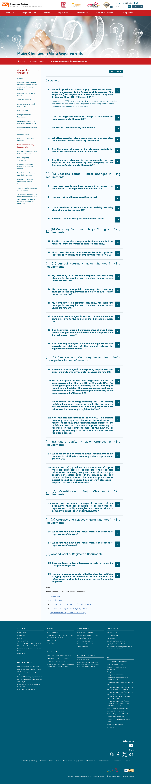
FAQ (143, 12)
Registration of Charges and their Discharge (26, 174)
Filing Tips (50, 643)
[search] (129, 6)
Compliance (127, 12)
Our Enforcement (113, 635)
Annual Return (111, 638)
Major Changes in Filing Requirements (25, 146)
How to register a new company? (28, 666)
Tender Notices (117, 761)
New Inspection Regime (115, 724)
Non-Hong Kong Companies (23, 159)
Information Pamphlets (85, 641)
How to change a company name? (29, 669)
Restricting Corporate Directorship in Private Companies (25, 181)
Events (19, 638)
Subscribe (138, 6)
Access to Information (87, 761)
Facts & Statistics (82, 647)
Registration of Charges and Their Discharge (68, 613)
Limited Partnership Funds (56, 661)
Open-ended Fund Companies (58, 658)
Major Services (29, 12)
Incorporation (55, 596)
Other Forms (51, 640)
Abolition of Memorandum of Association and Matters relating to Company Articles (27, 85)
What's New (21, 635)
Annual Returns (56, 600)
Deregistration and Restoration (24, 116)
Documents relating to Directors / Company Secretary (72, 604)
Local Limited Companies (115, 664)
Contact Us (21, 654)
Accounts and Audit (24, 100)
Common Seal (22, 110)
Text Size (119, 3)
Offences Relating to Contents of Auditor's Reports (25, 166)
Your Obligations (112, 632)
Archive (128, 761)
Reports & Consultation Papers (87, 635)
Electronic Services (104, 12)
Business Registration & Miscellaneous (120, 714)
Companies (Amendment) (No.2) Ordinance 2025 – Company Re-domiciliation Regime (118, 703)
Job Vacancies (103, 761)
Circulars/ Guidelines (84, 638)
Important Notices (46, 761)
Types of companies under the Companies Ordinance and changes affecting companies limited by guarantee (27, 198)
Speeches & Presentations (86, 644)
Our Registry (21, 632)
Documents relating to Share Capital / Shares (68, 608)
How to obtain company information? (30, 677)
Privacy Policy (72, 761)
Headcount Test (23, 134)
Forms (47, 12)
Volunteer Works (22, 641)
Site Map (34, 761)
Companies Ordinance (38, 61)
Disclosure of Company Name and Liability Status (26, 122)
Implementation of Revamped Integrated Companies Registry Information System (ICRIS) (88, 664)
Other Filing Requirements (116, 641)
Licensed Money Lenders (115, 711)
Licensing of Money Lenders (26, 689)
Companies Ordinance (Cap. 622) (59, 656)
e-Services (111, 727)
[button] (111, 7)
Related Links (60, 761)
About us (10, 12)
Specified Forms (52, 632)
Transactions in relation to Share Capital (27, 189)
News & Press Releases (85, 632)
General (20, 78)
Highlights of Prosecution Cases (118, 644)
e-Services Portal (83, 659)
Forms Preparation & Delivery (117, 661)
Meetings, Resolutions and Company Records (27, 152)
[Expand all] (116, 71)
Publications (82, 12)
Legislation (63, 12)
